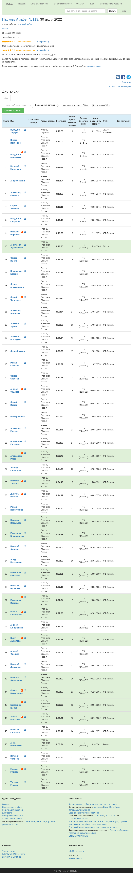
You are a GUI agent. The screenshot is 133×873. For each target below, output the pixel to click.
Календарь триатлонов (79, 810)
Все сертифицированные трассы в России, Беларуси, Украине (98, 821)
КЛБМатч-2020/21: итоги (13, 854)
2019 (96, 816)
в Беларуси (123, 830)
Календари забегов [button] (40, 4)
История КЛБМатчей (11, 857)
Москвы (97, 807)
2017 (107, 816)
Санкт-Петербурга (111, 807)
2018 (102, 816)
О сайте (6, 804)
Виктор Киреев (17, 416)
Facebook (40, 821)
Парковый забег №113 (20, 19)
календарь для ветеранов (104, 804)
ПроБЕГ (9, 3)
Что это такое (8, 851)
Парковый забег (24, 24)
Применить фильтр (13, 110)
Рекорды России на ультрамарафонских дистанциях (93, 827)
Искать (112, 11)
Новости (22, 4)
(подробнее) (43, 41)
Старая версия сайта (12, 818)
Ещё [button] (93, 4)
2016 (113, 816)
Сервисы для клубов (12, 807)
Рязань (5, 29)
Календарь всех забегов (80, 804)
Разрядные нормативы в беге (82, 833)
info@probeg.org (76, 851)
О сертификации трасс (79, 818)
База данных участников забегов (84, 813)
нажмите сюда (93, 66)
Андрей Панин (17, 181)
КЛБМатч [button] (81, 4)
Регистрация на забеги (12, 810)
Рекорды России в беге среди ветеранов (88, 824)
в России (112, 830)
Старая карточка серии (120, 86)
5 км (6, 98)
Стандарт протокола (78, 836)
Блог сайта (7, 813)
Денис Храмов (17, 351)
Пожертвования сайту (12, 816)
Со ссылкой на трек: (45, 105)
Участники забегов (63, 4)
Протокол (126, 82)
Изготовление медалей (111, 4)
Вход (124, 11)
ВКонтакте (30, 821)
